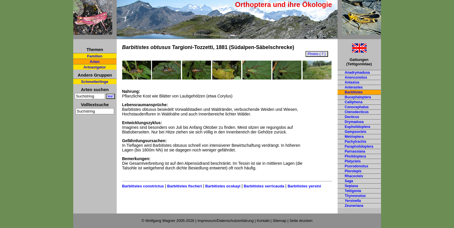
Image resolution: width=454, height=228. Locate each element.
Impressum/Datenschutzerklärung (225, 220)
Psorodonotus (356, 166)
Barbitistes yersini (304, 186)
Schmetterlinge (94, 81)
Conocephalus (357, 107)
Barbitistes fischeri (184, 186)
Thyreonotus (355, 196)
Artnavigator (94, 67)
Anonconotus (356, 77)
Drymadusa (354, 122)
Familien (94, 56)
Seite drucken (301, 220)
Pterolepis (353, 171)
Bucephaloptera (358, 97)
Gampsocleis (356, 132)
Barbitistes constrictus (143, 186)
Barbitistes (354, 92)
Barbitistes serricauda (264, 186)
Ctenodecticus (357, 112)
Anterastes (354, 87)
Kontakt (263, 220)
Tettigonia (353, 191)
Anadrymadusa (357, 72)
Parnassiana (355, 151)
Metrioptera (354, 137)
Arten (95, 61)
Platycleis (353, 161)
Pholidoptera (355, 156)
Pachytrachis (356, 142)
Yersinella (353, 201)
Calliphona (354, 102)
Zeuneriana (354, 206)
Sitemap (279, 220)
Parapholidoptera (359, 146)
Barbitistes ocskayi (223, 186)
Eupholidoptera (357, 127)
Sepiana (351, 186)
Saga (349, 181)
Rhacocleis (354, 176)
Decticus (352, 117)
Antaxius (352, 82)
